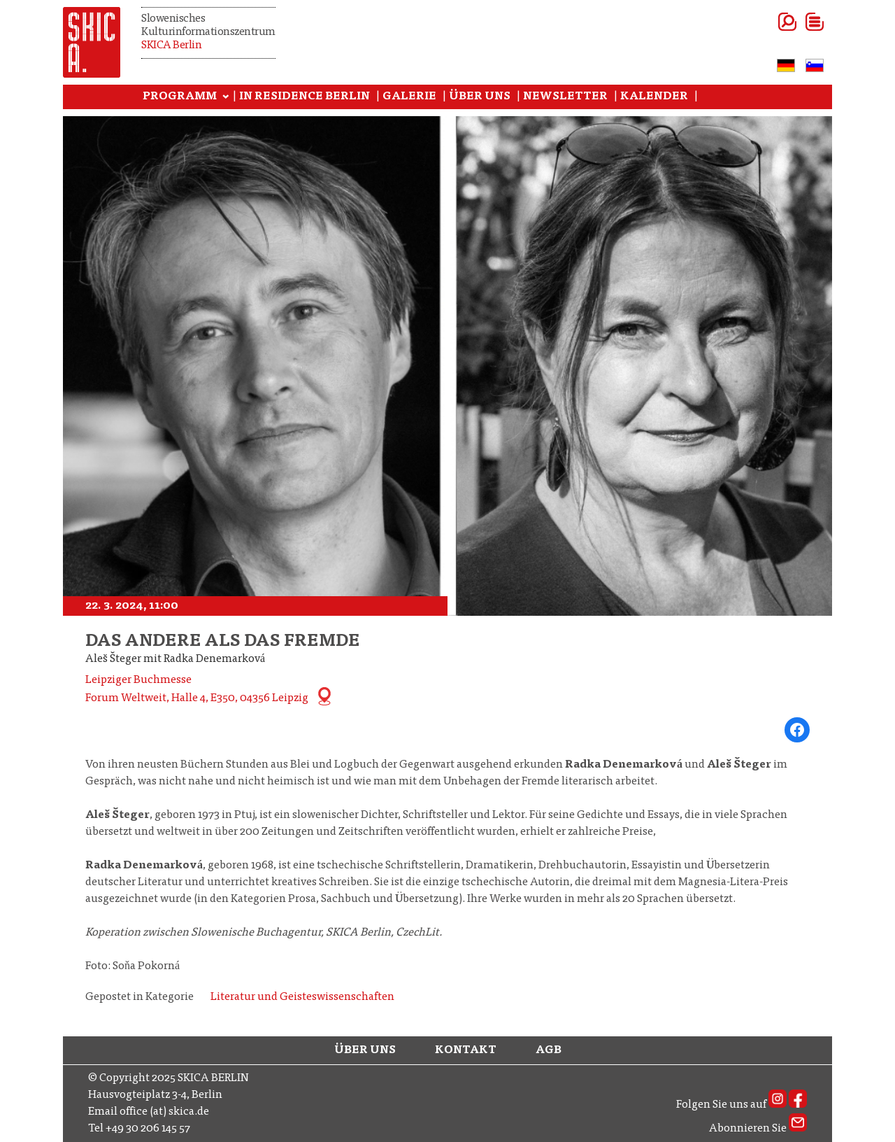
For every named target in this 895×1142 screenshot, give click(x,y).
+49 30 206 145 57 (148, 1128)
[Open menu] (797, 22)
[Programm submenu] (225, 97)
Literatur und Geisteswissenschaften (302, 997)
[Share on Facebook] (797, 729)
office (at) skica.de (164, 1112)
